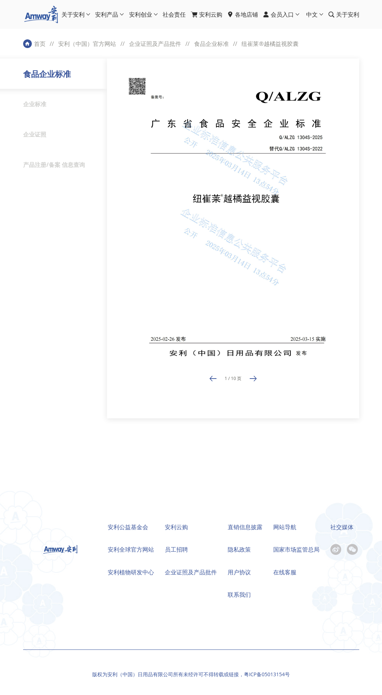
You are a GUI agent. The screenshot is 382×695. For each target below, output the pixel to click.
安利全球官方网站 (131, 549)
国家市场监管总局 (296, 549)
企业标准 (34, 104)
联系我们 (239, 595)
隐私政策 (239, 549)
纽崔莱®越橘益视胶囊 (269, 44)
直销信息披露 (245, 527)
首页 (40, 44)
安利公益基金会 (128, 527)
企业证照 (34, 134)
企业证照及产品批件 (155, 44)
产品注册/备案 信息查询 (54, 165)
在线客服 (284, 572)
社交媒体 (341, 527)
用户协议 (239, 572)
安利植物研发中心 (131, 572)
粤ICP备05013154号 (267, 674)
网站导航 (284, 527)
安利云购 (176, 527)
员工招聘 (176, 549)
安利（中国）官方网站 (87, 44)
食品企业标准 (211, 44)
